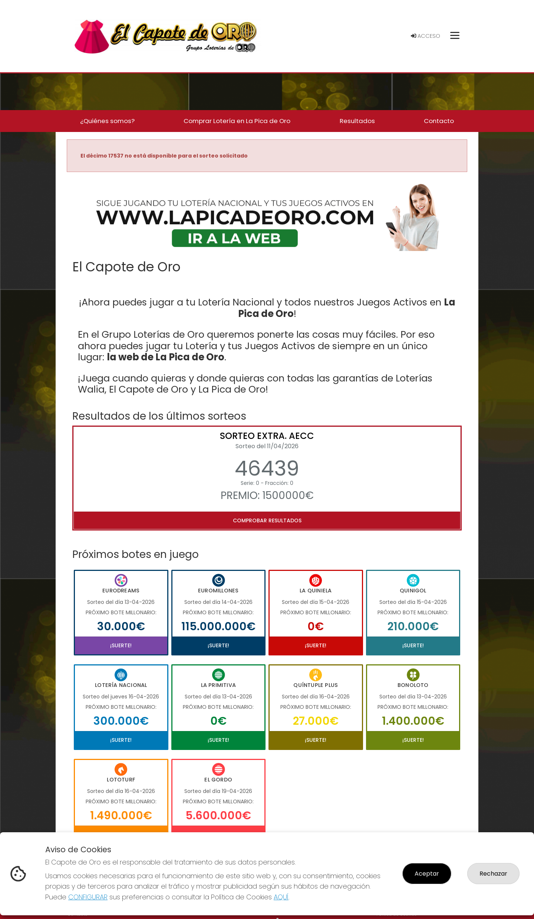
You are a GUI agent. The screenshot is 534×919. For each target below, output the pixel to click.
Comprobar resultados (267, 520)
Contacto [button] (439, 120)
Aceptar (427, 873)
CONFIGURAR (88, 897)
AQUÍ (281, 897)
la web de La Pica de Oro (165, 357)
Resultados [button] (357, 120)
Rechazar (493, 873)
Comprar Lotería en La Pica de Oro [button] (237, 120)
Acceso (425, 36)
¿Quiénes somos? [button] (107, 120)
